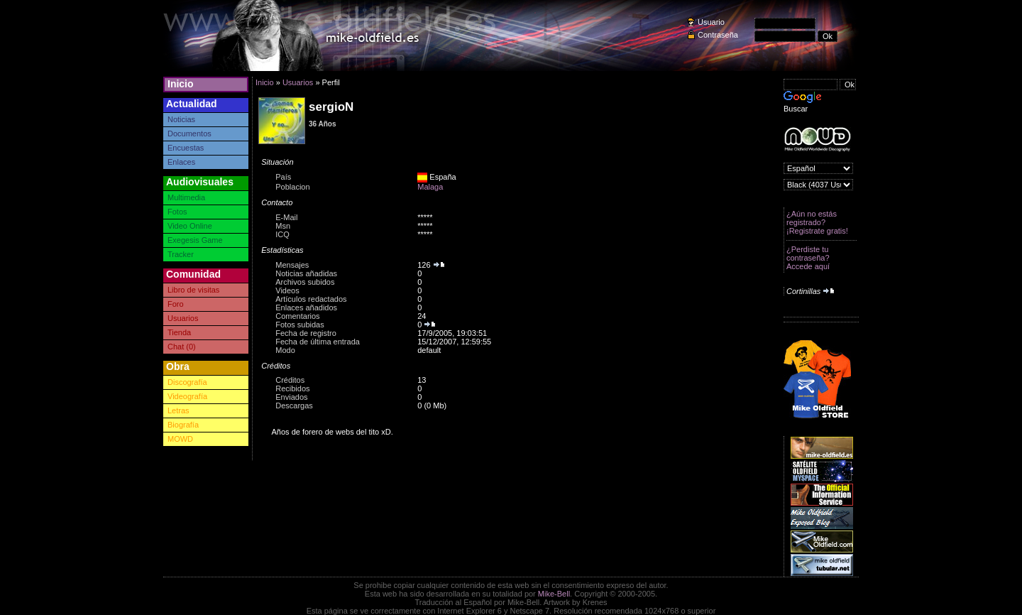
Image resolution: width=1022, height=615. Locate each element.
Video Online (189, 226)
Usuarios (182, 318)
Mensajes (292, 265)
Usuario (711, 22)
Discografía (187, 382)
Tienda (179, 332)
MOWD (180, 439)
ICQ (282, 234)
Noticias (181, 119)
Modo (285, 350)
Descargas (294, 405)
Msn (282, 226)
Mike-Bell (554, 593)
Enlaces (181, 162)
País (283, 177)
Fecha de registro (305, 333)
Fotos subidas (299, 324)
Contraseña (718, 35)
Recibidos (292, 388)
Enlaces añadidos (306, 307)
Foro (175, 304)
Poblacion (292, 187)
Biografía (183, 424)
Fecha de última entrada (317, 341)
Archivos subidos (304, 282)
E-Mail (286, 217)
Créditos (289, 380)
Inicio (180, 83)
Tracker (180, 254)
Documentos (189, 133)
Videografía (187, 396)
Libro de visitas (193, 289)
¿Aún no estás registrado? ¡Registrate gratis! (817, 222)
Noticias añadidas (306, 273)
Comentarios (297, 316)
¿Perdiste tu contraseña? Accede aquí (808, 258)
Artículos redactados (310, 299)
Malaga (430, 187)
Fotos (177, 211)
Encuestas (185, 147)
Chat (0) (181, 346)
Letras (178, 410)
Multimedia (186, 197)
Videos (287, 290)
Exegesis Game (195, 240)
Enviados (291, 397)
